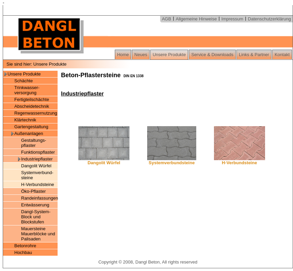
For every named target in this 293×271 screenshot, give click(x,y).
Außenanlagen (28, 133)
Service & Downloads (212, 54)
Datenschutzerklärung (269, 18)
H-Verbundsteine (37, 184)
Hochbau (23, 252)
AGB (166, 18)
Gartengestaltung (31, 126)
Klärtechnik (25, 119)
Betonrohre (25, 245)
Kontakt (282, 54)
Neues (140, 54)
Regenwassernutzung (35, 113)
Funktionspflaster (38, 152)
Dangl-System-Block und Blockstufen (35, 216)
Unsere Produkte (169, 54)
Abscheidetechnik (31, 106)
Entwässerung (35, 204)
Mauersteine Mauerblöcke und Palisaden (38, 233)
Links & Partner (254, 54)
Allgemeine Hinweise (196, 18)
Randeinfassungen (39, 198)
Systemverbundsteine (171, 160)
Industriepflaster (37, 159)
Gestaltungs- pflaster (33, 143)
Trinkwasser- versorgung (27, 90)
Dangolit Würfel (36, 165)
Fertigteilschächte (31, 99)
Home (123, 54)
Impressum (232, 18)
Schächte (23, 80)
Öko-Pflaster (33, 191)
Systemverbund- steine (37, 175)
